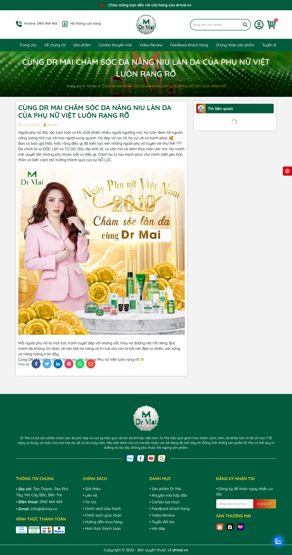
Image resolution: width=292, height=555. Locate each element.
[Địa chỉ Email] (246, 503)
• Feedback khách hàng (169, 508)
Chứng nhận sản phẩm (235, 45)
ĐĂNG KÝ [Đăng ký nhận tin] (264, 504)
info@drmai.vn (44, 508)
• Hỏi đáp (157, 528)
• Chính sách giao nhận (102, 515)
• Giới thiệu (92, 488)
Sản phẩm (82, 45)
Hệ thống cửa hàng (85, 23)
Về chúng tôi (55, 45)
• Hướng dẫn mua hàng (103, 522)
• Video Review (162, 515)
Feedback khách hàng (189, 45)
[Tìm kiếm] (245, 24)
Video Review (150, 45)
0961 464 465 (47, 23)
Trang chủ (27, 45)
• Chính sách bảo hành (102, 508)
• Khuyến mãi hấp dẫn (168, 495)
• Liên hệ (90, 495)
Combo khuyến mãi (115, 45)
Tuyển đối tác (273, 45)
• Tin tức (89, 502)
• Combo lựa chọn (164, 502)
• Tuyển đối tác (162, 522)
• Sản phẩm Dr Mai (165, 488)
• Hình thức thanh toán (102, 528)
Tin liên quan (220, 108)
